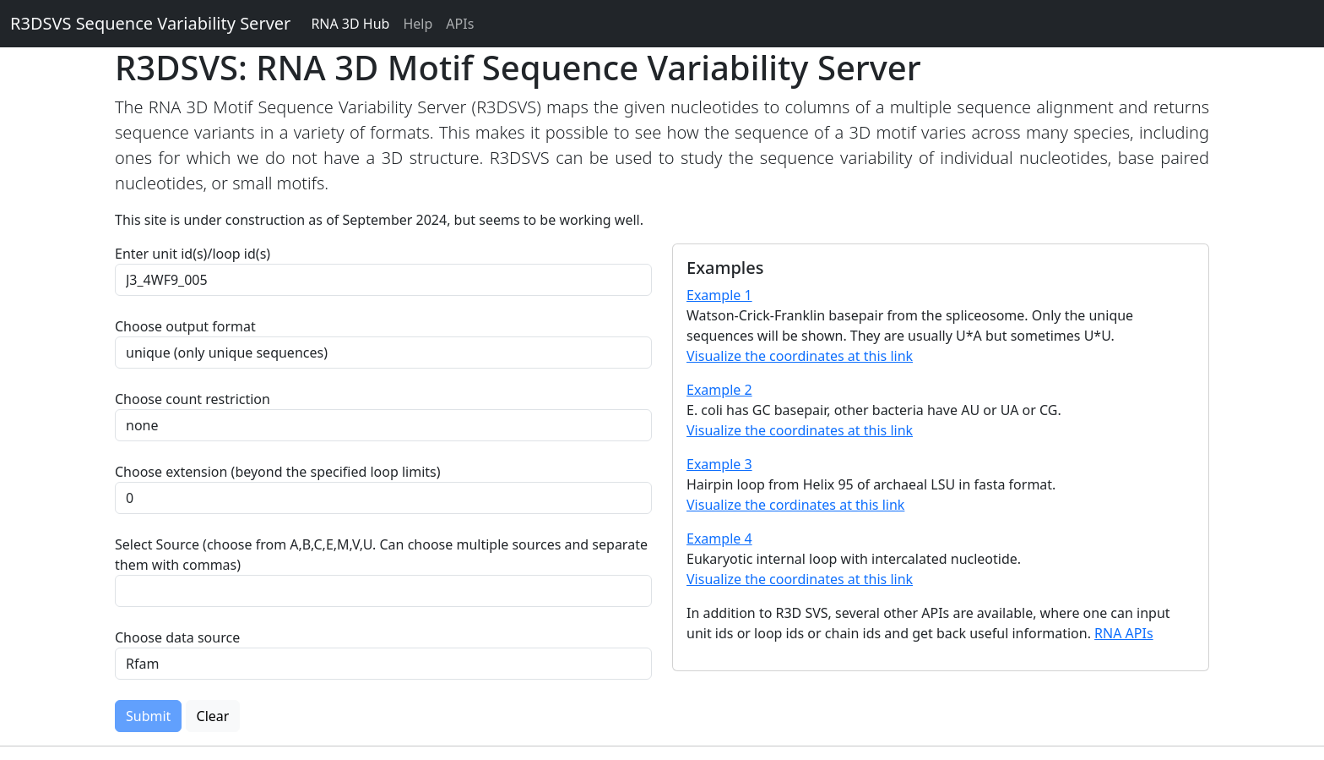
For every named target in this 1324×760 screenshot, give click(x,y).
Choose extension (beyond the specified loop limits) (278, 471)
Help (417, 23)
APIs (460, 23)
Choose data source (177, 637)
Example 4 (719, 538)
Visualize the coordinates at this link (799, 356)
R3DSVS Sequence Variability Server (150, 23)
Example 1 (719, 295)
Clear (213, 716)
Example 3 (719, 464)
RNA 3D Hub (350, 23)
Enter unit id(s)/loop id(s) (196, 253)
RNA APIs (1123, 633)
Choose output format (185, 326)
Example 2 (719, 389)
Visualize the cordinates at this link (795, 504)
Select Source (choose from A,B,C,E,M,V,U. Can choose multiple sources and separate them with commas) (381, 554)
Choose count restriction (192, 399)
